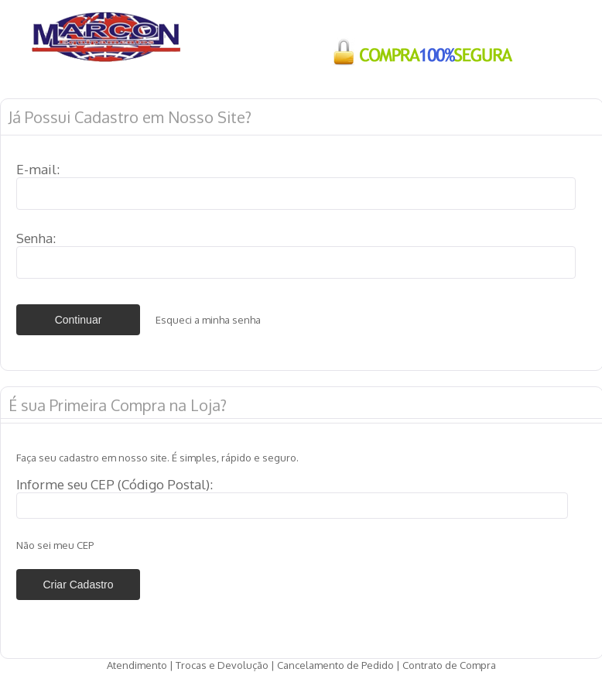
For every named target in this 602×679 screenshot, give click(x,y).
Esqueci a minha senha (208, 320)
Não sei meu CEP (55, 545)
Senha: (36, 238)
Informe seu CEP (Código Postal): (114, 484)
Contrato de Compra (449, 665)
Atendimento (137, 665)
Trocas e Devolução (222, 665)
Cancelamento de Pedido (335, 665)
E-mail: (38, 169)
